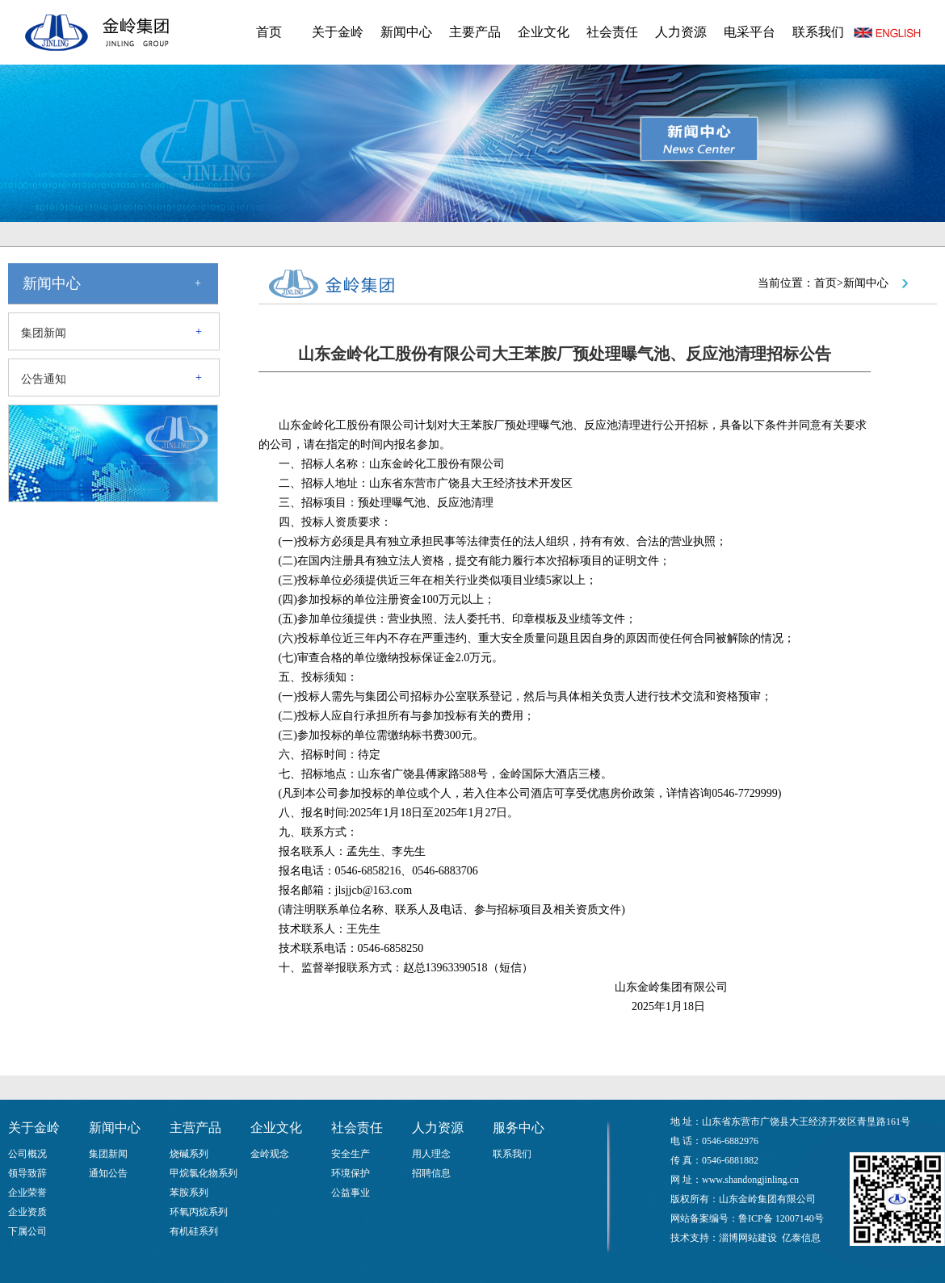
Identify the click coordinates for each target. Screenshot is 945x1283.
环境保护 (350, 1173)
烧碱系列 (189, 1153)
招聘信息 (431, 1173)
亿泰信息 (801, 1237)
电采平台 (749, 32)
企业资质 (27, 1212)
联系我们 (818, 32)
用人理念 (431, 1153)
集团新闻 (43, 333)
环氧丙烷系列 (199, 1212)
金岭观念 (269, 1153)
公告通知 (43, 379)
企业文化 (543, 32)
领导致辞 (27, 1173)
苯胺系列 (189, 1192)
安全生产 (350, 1153)
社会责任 (612, 32)
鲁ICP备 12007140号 (781, 1218)
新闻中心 (406, 32)
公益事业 (350, 1192)
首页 (269, 32)
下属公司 (27, 1231)
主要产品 (475, 32)
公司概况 (27, 1153)
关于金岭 (337, 32)
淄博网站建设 (748, 1237)
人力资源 (681, 32)
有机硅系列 (194, 1231)
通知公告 (108, 1173)
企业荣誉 (27, 1192)
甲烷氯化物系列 (203, 1173)
